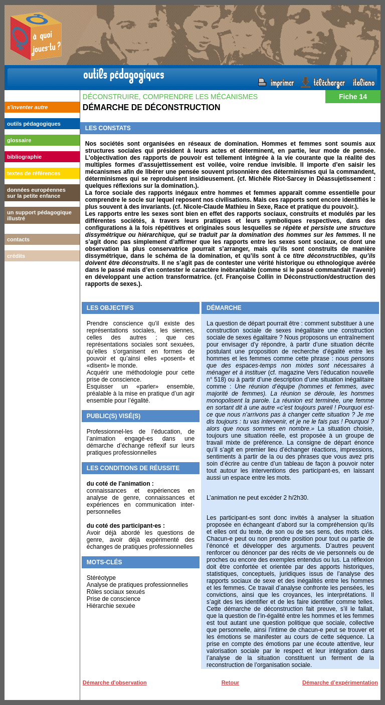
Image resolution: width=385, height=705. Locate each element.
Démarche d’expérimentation (340, 682)
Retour (230, 682)
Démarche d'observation (115, 682)
